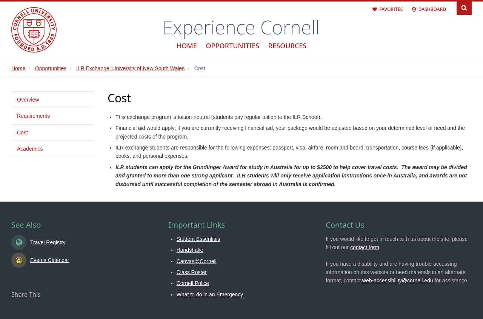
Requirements (33, 116)
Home (187, 45)
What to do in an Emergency (210, 294)
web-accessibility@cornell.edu (397, 280)
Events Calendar (49, 260)
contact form (364, 247)
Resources (287, 45)
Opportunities (232, 45)
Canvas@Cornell (197, 261)
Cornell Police (193, 283)
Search (464, 7)
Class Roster (192, 272)
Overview (28, 100)
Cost (22, 132)
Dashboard (432, 9)
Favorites (391, 9)
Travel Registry (48, 242)
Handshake (190, 250)
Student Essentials (198, 239)
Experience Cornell (241, 27)
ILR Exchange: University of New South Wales (130, 68)
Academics (30, 149)
